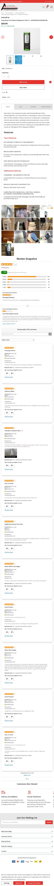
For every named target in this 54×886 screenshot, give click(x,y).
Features (8, 106)
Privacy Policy (21, 879)
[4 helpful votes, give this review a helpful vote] (7, 466)
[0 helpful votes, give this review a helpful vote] (7, 632)
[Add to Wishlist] (50, 82)
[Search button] (44, 7)
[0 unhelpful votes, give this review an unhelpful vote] (12, 373)
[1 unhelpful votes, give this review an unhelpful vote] (12, 466)
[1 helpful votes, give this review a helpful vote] (7, 373)
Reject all (19, 883)
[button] (11, 453)
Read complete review (9, 324)
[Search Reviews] (27, 334)
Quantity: (5, 73)
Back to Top (27, 775)
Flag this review (9, 377)
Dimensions (33, 106)
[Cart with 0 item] (47, 7)
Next (27, 779)
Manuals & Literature (46, 106)
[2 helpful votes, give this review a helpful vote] (7, 549)
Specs (20, 106)
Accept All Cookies (34, 883)
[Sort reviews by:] (17, 340)
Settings (6, 883)
